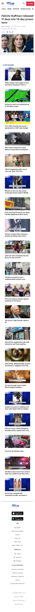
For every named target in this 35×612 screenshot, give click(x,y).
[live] (30, 4)
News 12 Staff (5, 26)
